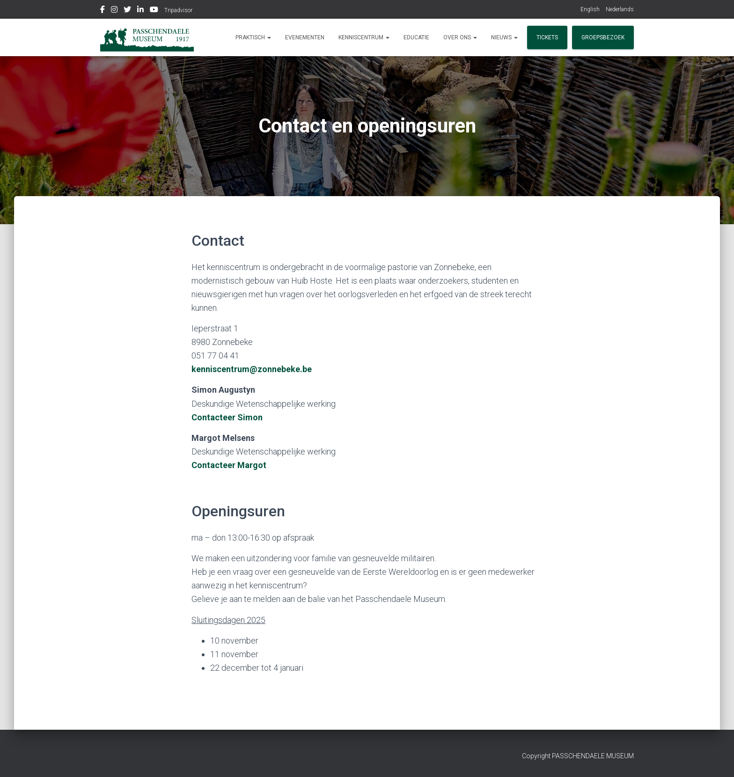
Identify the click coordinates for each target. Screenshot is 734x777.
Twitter (127, 11)
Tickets (547, 37)
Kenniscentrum (363, 37)
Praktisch (253, 37)
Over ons (460, 37)
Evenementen (304, 37)
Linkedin (140, 11)
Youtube (154, 11)
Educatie (416, 37)
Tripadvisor (178, 10)
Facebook (102, 11)
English (590, 9)
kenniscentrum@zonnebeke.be (251, 369)
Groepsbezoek (602, 37)
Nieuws (504, 37)
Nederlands (620, 9)
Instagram (114, 11)
